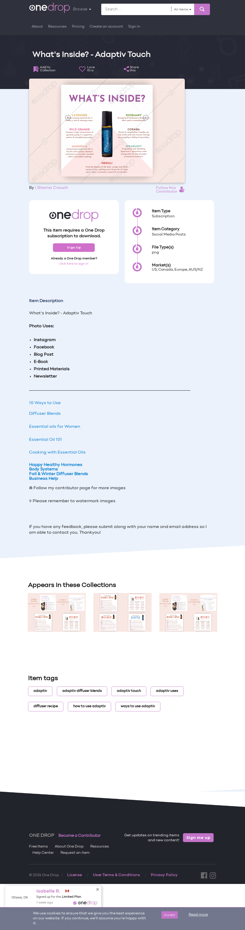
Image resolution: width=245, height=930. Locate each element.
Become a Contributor (79, 836)
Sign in (134, 26)
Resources (57, 26)
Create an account (106, 26)
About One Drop (69, 846)
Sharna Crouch (52, 188)
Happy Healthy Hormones (55, 465)
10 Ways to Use (45, 403)
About (37, 26)
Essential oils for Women (54, 427)
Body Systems (43, 469)
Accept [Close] (169, 915)
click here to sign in (74, 263)
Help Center (43, 853)
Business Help (43, 479)
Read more (198, 914)
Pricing (78, 26)
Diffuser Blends (45, 414)
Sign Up (74, 247)
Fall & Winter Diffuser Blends (58, 474)
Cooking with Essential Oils (57, 452)
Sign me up (198, 837)
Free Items (38, 846)
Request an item (75, 853)
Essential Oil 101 (45, 440)
